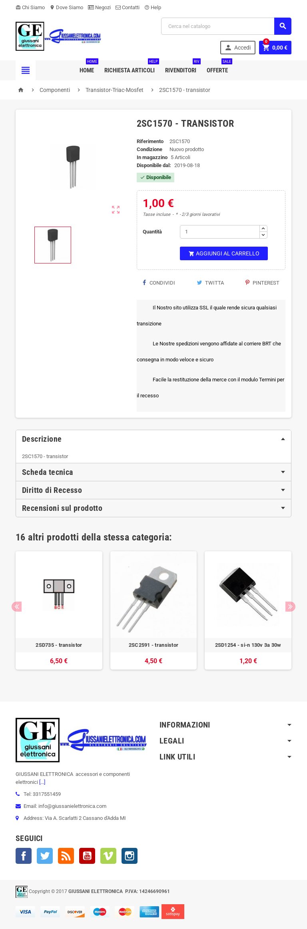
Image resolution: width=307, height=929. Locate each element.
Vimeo (108, 856)
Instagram (130, 856)
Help (152, 7)
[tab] (153, 439)
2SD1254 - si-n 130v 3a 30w (248, 645)
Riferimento (150, 141)
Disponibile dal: (154, 165)
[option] (59, 614)
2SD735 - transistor (59, 645)
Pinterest (262, 283)
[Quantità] (220, 232)
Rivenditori (182, 67)
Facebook (24, 856)
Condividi (159, 283)
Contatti (128, 7)
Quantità (152, 232)
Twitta (210, 283)
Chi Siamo (30, 7)
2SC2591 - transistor (153, 645)
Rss (66, 856)
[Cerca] (226, 26)
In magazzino (152, 157)
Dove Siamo (66, 7)
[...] (41, 782)
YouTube (87, 856)
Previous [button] (17, 607)
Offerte (219, 67)
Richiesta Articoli (131, 67)
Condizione (149, 149)
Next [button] (290, 607)
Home (88, 67)
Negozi (99, 7)
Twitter (45, 856)
